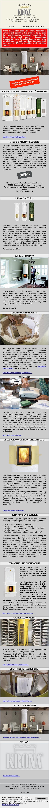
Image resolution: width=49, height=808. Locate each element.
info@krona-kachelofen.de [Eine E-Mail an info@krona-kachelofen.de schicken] (17, 19)
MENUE (9, 27)
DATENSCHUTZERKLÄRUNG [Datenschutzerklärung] (34, 27)
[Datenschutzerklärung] (24, 792)
